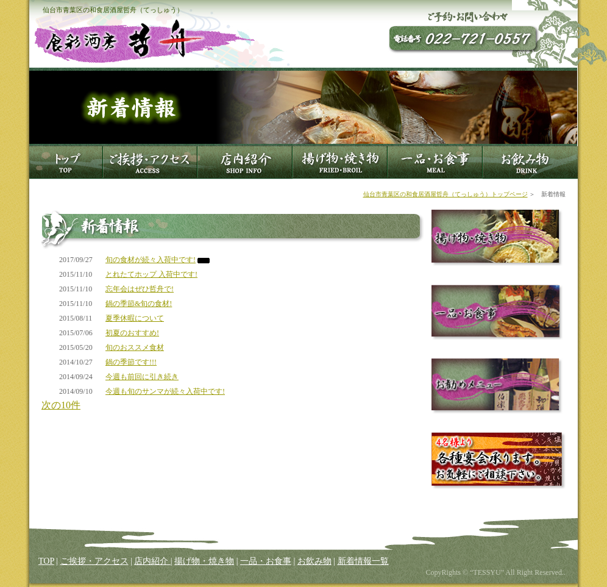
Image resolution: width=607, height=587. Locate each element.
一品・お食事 (265, 561)
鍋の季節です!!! (131, 362)
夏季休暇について (134, 318)
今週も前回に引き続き (142, 376)
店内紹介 (152, 561)
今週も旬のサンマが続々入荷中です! (165, 391)
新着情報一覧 (363, 561)
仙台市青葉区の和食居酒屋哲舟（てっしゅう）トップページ (445, 194)
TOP (46, 561)
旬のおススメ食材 (134, 347)
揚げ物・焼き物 (204, 561)
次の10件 (60, 405)
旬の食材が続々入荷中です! (150, 259)
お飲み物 (314, 561)
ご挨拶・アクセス (94, 561)
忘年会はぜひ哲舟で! (139, 289)
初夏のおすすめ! (132, 333)
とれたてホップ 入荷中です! (151, 274)
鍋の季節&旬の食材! (138, 303)
